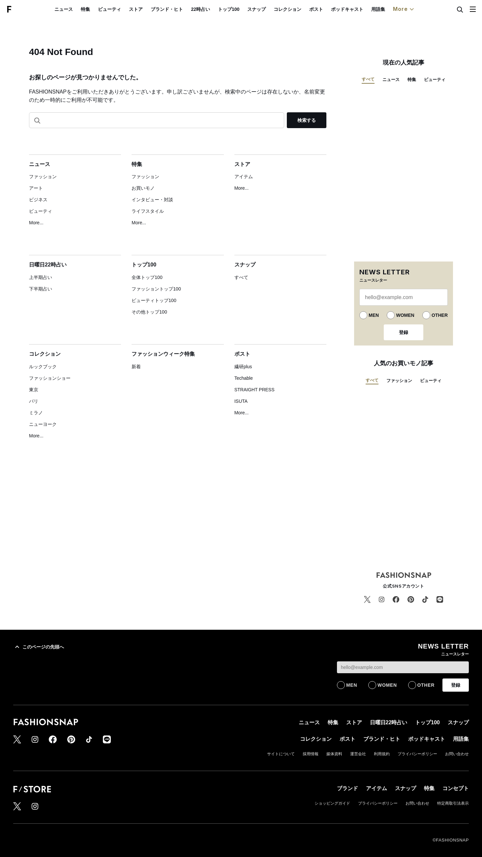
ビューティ (124, 9)
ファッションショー (50, 378)
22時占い (216, 9)
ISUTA (241, 401)
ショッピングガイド (332, 803)
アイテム (243, 176)
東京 (33, 389)
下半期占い (40, 288)
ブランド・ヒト (182, 9)
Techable (243, 378)
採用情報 (310, 754)
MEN (374, 315)
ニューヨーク (43, 424)
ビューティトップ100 (154, 300)
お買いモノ (143, 188)
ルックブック (43, 366)
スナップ (271, 9)
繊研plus (243, 366)
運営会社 (358, 754)
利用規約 (382, 754)
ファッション (43, 176)
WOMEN (405, 315)
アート (36, 188)
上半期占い (40, 277)
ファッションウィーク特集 (163, 354)
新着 (136, 366)
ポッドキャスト (362, 9)
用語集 (393, 9)
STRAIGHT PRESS (254, 389)
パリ (33, 401)
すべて (241, 277)
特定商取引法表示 (453, 803)
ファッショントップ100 (156, 288)
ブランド (347, 788)
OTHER (440, 315)
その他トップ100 (149, 312)
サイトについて (281, 754)
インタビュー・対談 (152, 199)
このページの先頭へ (38, 647)
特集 (100, 9)
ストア (151, 9)
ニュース (79, 9)
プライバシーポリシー (417, 754)
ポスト (331, 9)
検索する (306, 120)
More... (36, 222)
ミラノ (36, 412)
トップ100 (244, 9)
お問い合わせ (457, 754)
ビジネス (38, 199)
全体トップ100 (147, 277)
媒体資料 (334, 754)
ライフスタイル (148, 211)
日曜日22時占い (48, 264)
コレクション (302, 9)
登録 (403, 332)
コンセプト (455, 788)
